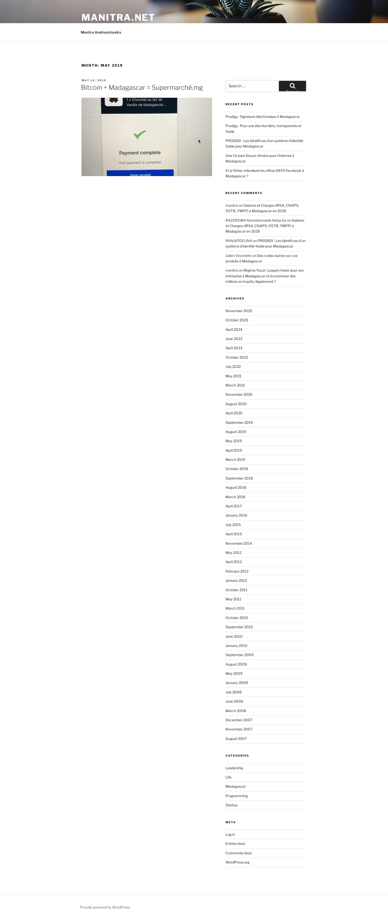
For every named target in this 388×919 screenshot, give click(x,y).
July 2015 (233, 525)
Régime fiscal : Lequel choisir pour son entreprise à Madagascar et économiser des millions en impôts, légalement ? (265, 276)
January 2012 (236, 580)
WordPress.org (237, 862)
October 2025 (237, 320)
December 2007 (239, 720)
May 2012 (233, 552)
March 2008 (236, 711)
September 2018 (239, 478)
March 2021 (235, 385)
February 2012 (237, 571)
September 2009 (239, 655)
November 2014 (239, 543)
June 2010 (234, 636)
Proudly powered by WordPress (105, 907)
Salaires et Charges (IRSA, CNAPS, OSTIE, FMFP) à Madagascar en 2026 (265, 226)
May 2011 (233, 599)
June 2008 (234, 701)
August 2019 (236, 432)
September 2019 (239, 422)
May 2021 (233, 376)
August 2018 (236, 487)
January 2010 (236, 645)
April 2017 (234, 506)
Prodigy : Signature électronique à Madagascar (263, 116)
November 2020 (239, 394)
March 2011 (235, 608)
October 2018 (237, 469)
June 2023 (234, 339)
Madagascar (236, 786)
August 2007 (236, 738)
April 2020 (234, 413)
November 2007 (239, 729)
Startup (231, 805)
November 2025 (239, 311)
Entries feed (235, 843)
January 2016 (236, 515)
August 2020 (236, 404)
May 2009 (234, 673)
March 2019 (235, 459)
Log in (230, 834)
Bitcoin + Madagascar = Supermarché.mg (142, 87)
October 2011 (236, 590)
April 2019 (234, 450)
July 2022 (233, 366)
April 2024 (234, 329)
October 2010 (237, 618)
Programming (237, 796)
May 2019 (234, 441)
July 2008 (233, 692)
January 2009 (237, 682)
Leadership (234, 768)
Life (229, 777)
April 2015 (234, 534)
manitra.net (118, 17)
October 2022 (237, 357)
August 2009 (236, 664)
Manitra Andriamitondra (101, 32)
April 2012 (234, 562)
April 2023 (234, 348)
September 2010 (239, 627)
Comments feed (238, 853)
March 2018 (235, 497)
